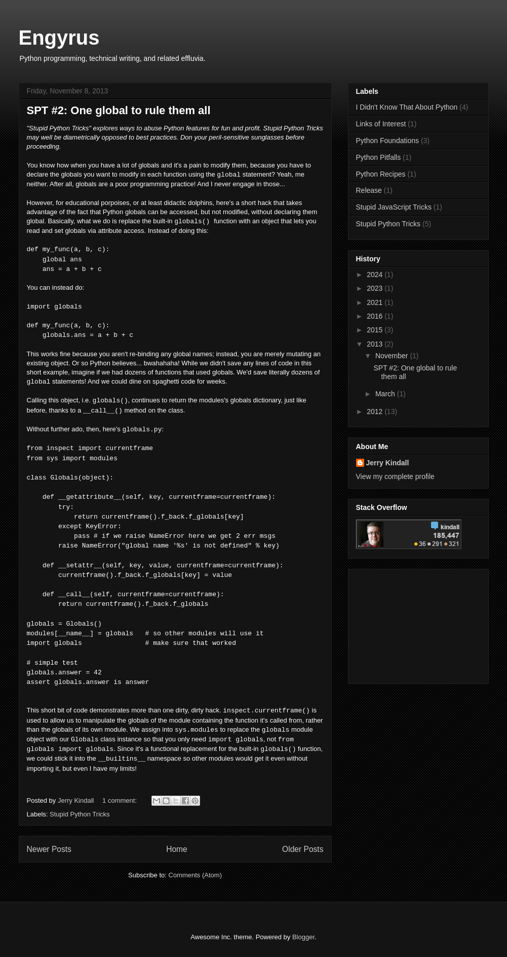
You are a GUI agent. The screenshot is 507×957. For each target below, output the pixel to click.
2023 (375, 288)
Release (369, 190)
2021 (375, 302)
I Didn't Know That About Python (407, 107)
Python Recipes (381, 174)
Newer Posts (49, 849)
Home (176, 849)
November (392, 356)
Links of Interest (381, 124)
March (386, 394)
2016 (375, 316)
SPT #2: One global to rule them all (119, 110)
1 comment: (120, 800)
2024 (375, 274)
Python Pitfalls (378, 157)
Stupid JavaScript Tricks (394, 207)
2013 (375, 344)
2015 (375, 330)
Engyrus (59, 37)
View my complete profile (395, 476)
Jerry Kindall (387, 463)
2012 (375, 411)
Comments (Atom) (195, 875)
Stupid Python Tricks (80, 814)
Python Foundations (387, 140)
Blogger (303, 937)
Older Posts (302, 849)
